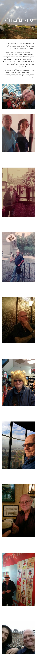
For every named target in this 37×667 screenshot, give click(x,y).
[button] (2, 2)
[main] (18, 19)
